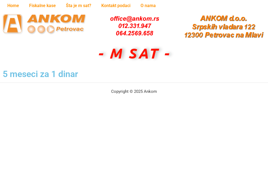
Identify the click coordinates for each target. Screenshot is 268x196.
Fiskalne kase (42, 5)
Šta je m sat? (78, 5)
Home (13, 5)
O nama (148, 5)
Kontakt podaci (115, 5)
